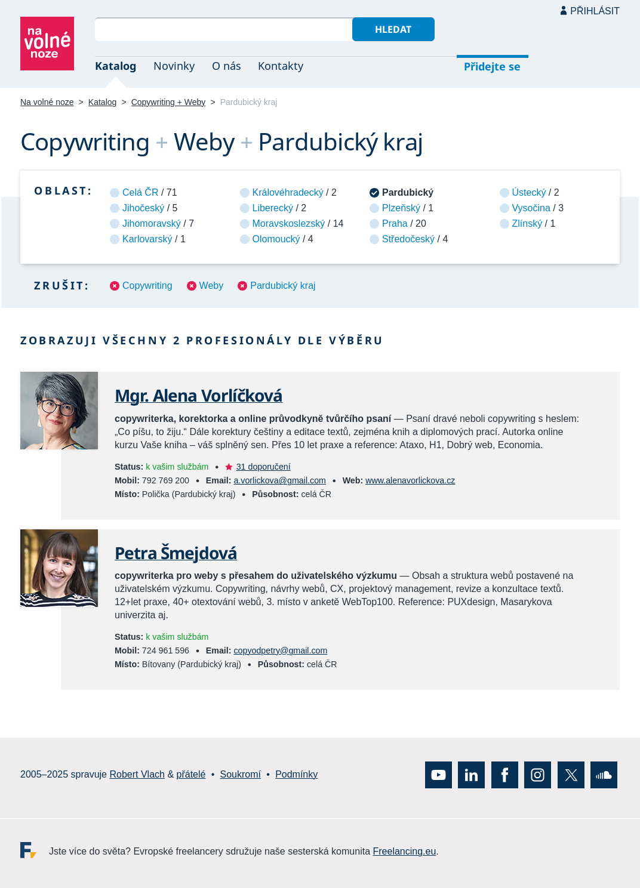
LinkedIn (471, 774)
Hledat (393, 29)
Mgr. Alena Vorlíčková (198, 395)
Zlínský (527, 223)
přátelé (191, 774)
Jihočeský (143, 208)
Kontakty (280, 65)
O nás (226, 65)
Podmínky (296, 774)
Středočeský (408, 239)
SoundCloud (603, 774)
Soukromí (240, 774)
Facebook (504, 774)
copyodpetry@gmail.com (280, 650)
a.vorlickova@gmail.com (279, 480)
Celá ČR (140, 192)
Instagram (537, 774)
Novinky (174, 65)
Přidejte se (492, 66)
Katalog (115, 65)
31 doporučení (263, 466)
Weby (211, 285)
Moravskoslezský (289, 223)
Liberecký (273, 208)
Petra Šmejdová (176, 552)
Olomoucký (276, 239)
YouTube (438, 774)
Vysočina (531, 208)
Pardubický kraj (282, 285)
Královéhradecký (288, 192)
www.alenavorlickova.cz (410, 480)
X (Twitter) (571, 774)
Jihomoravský (151, 223)
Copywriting (147, 285)
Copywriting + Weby (168, 102)
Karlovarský (147, 239)
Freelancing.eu (34, 849)
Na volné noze (47, 102)
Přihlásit (595, 11)
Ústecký (529, 192)
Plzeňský (401, 208)
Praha (395, 223)
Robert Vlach (137, 774)
